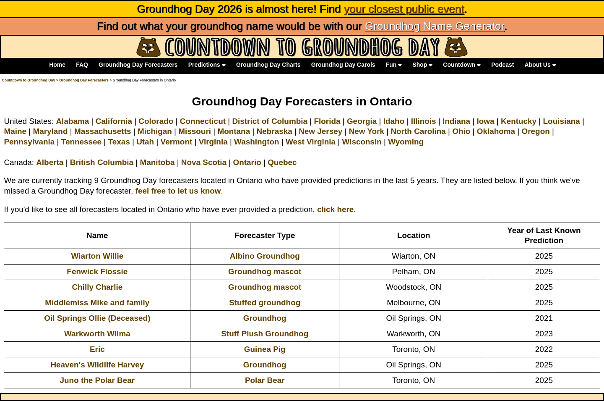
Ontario (247, 162)
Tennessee (81, 141)
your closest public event (404, 9)
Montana (233, 131)
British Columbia (101, 162)
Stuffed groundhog (264, 302)
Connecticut (203, 121)
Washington (256, 141)
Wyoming (406, 141)
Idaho (393, 121)
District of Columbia (269, 121)
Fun (394, 65)
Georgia (362, 121)
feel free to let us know (178, 190)
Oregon (536, 131)
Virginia (213, 141)
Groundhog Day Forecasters (138, 65)
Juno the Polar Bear (97, 380)
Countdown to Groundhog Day (28, 80)
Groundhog (264, 318)
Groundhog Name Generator (434, 26)
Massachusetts (102, 131)
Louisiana (561, 121)
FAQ (82, 65)
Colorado (155, 121)
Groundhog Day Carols (343, 65)
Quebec (282, 162)
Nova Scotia (203, 162)
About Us (540, 65)
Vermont (177, 141)
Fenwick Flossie (97, 271)
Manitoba (157, 162)
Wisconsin (361, 141)
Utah (145, 141)
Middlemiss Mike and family (97, 302)
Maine (15, 131)
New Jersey (320, 131)
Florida (327, 121)
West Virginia (311, 141)
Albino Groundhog (265, 256)
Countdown (462, 65)
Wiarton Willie (97, 256)
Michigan (155, 131)
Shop (422, 65)
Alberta (49, 162)
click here (335, 209)
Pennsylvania (29, 141)
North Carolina (418, 131)
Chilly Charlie (97, 287)
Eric (97, 349)
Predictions (207, 65)
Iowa (486, 121)
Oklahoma (496, 131)
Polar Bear (265, 380)
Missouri (194, 131)
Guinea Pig (265, 349)
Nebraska (274, 131)
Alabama (72, 121)
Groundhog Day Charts (268, 65)
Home (57, 65)
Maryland (50, 131)
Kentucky (518, 121)
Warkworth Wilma (97, 333)
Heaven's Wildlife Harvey (97, 364)
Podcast (502, 65)
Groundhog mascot (264, 271)
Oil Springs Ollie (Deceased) (97, 318)
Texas (119, 141)
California (114, 121)
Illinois (423, 121)
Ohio (461, 131)
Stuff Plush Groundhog (264, 333)
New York (366, 131)
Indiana (456, 121)
